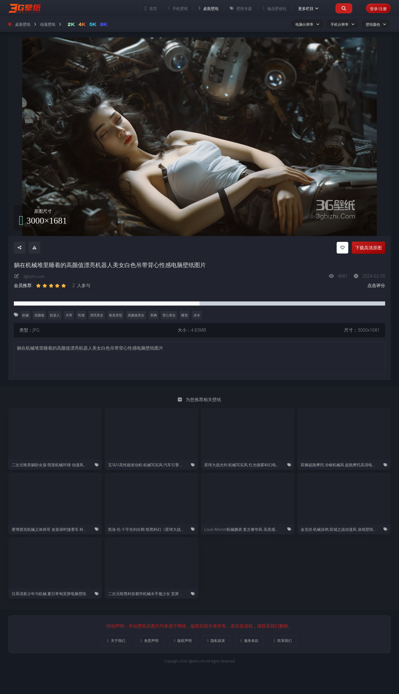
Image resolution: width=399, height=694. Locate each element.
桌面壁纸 (205, 8)
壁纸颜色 (376, 24)
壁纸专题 (237, 8)
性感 (82, 315)
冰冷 (199, 315)
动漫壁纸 (47, 24)
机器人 (56, 315)
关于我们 (108, 641)
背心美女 (171, 315)
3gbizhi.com (35, 276)
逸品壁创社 (271, 8)
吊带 (69, 315)
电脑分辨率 (307, 24)
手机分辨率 (343, 24)
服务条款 (254, 641)
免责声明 (145, 641)
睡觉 (187, 315)
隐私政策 (217, 641)
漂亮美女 (98, 315)
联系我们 (290, 641)
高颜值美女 (138, 315)
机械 (25, 315)
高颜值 (40, 315)
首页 (147, 8)
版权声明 (181, 641)
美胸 (155, 315)
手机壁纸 (174, 8)
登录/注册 (376, 8)
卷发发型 (117, 315)
